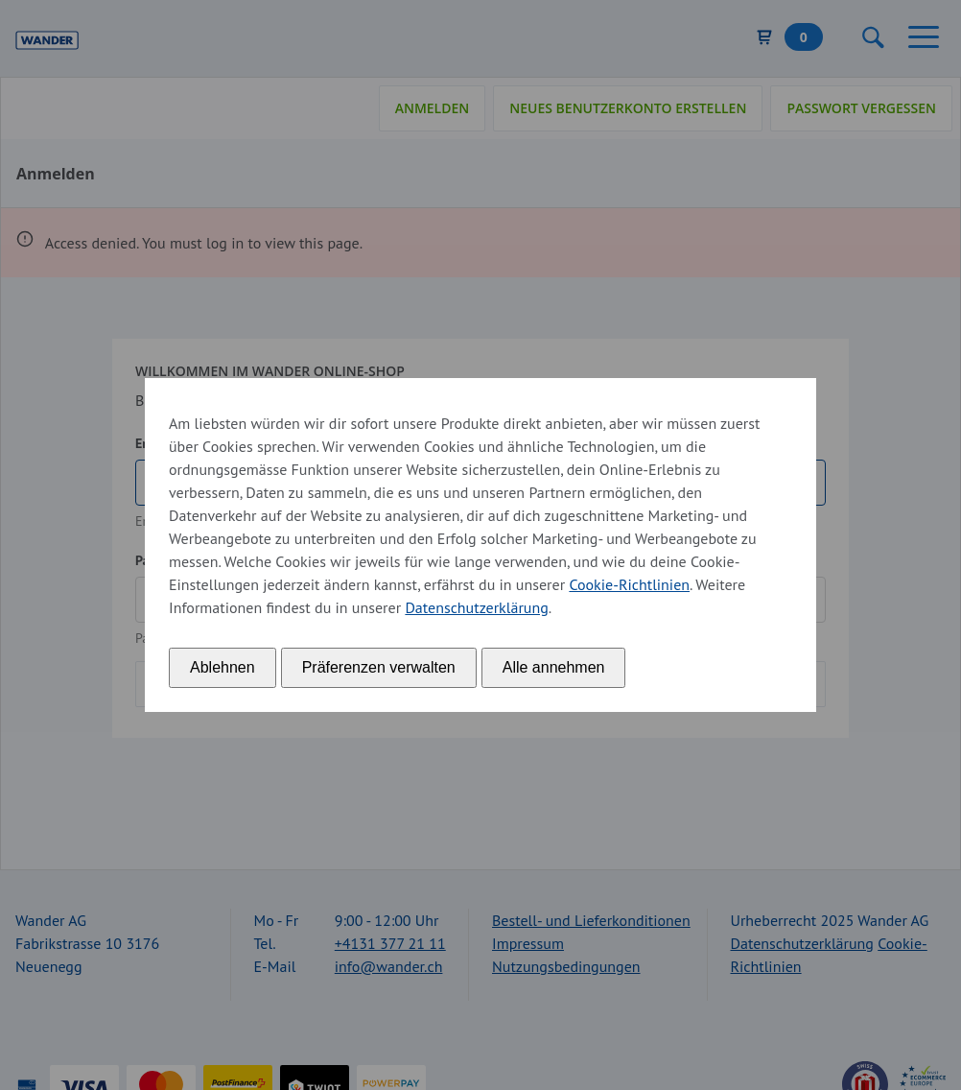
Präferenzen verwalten (379, 667)
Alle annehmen (554, 667)
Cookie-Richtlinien (629, 584)
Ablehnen (222, 667)
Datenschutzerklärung (476, 607)
